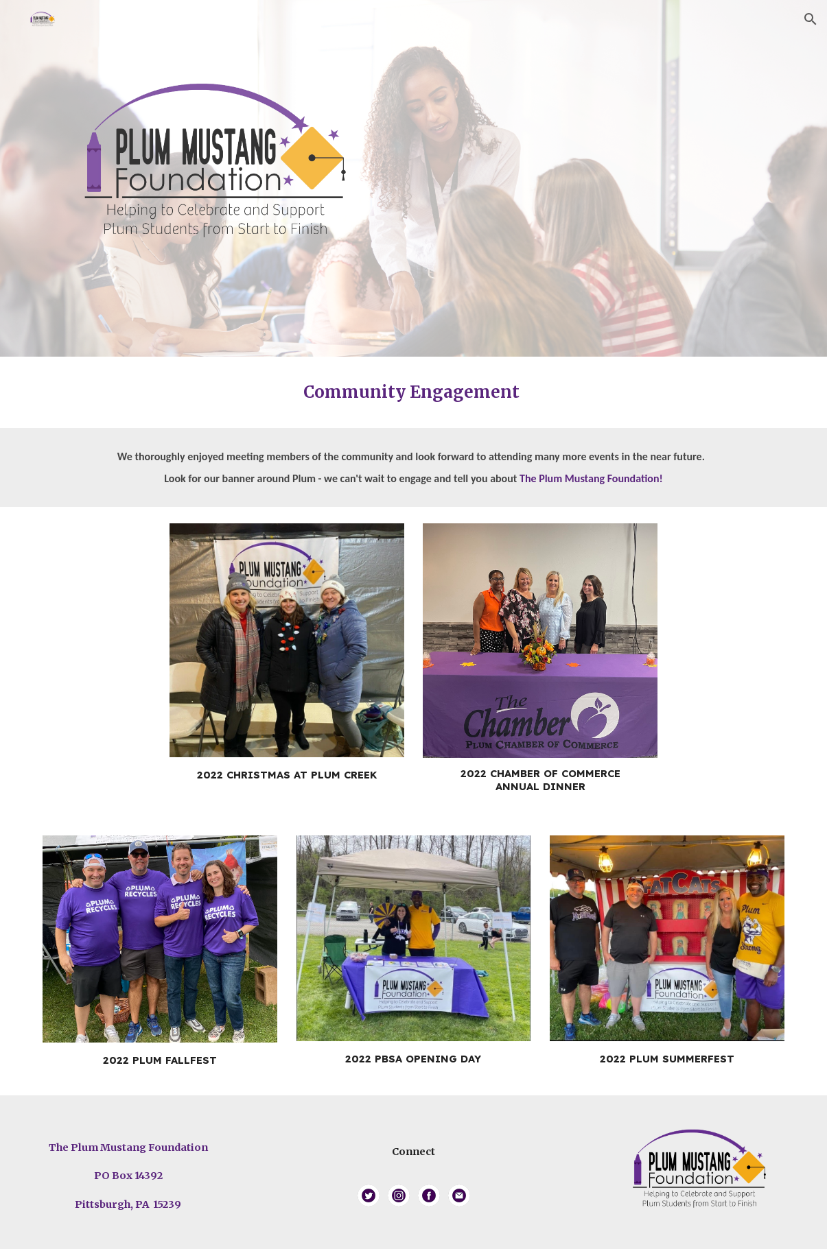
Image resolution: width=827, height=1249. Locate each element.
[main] (413, 392)
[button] (810, 19)
